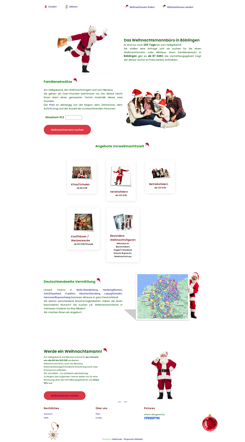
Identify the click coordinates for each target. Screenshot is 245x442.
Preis (52, 102)
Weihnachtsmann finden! (139, 7)
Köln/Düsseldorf (52, 286)
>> (125, 395)
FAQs (98, 407)
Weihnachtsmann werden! (179, 7)
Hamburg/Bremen (112, 283)
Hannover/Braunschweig (57, 290)
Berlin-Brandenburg (87, 283)
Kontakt (99, 411)
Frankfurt (70, 286)
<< (119, 395)
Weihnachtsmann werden (64, 389)
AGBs (46, 411)
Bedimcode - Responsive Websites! (127, 433)
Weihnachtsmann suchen (67, 127)
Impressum (48, 407)
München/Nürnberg (89, 286)
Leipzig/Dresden (113, 286)
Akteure (71, 6)
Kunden (50, 6)
